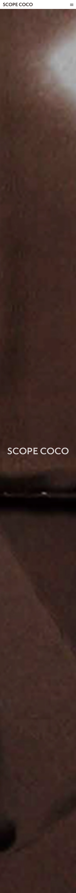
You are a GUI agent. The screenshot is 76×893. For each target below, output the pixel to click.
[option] (38, 451)
